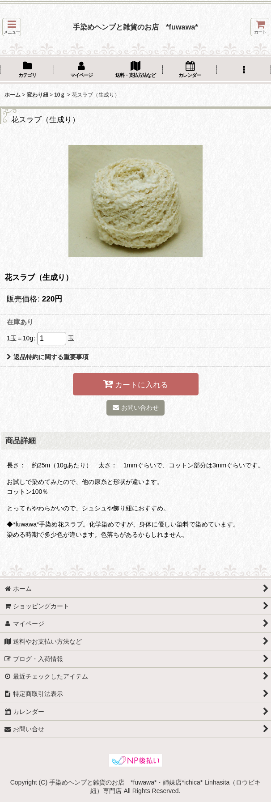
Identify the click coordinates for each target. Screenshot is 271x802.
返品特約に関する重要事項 (48, 357)
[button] (11, 27)
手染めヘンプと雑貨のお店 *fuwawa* (135, 27)
